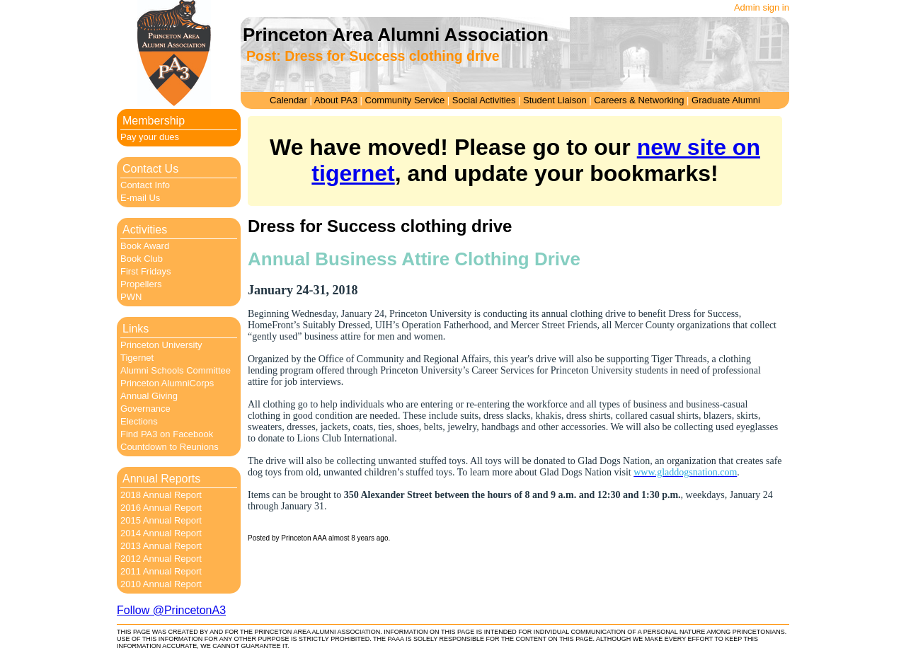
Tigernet (137, 357)
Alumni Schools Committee (175, 370)
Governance (145, 408)
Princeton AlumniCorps (167, 383)
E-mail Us (140, 197)
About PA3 (335, 100)
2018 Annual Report (161, 495)
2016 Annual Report (161, 507)
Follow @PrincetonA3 (171, 610)
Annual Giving (149, 396)
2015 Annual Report (161, 520)
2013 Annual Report (161, 546)
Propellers (141, 284)
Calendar (288, 100)
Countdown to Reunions (169, 446)
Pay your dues (149, 137)
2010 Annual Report (161, 584)
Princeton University (161, 345)
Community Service (405, 100)
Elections (139, 421)
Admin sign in (761, 7)
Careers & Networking (639, 100)
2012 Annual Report (161, 558)
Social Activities (484, 100)
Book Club (141, 258)
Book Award (144, 246)
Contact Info (145, 185)
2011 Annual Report (161, 571)
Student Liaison (555, 100)
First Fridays (145, 271)
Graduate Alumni (726, 100)
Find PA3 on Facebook (166, 434)
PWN (131, 296)
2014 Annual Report (161, 533)
